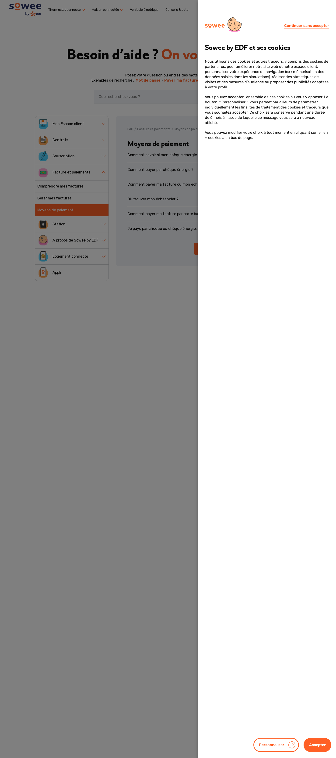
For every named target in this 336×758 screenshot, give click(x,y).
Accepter (317, 745)
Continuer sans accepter (306, 25)
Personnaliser (271, 745)
